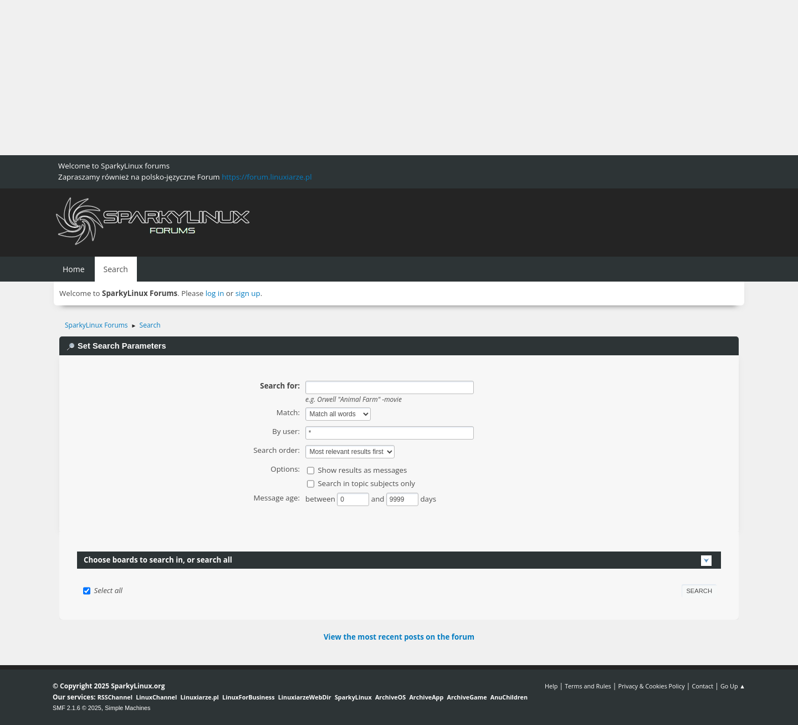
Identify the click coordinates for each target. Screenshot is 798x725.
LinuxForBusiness (248, 697)
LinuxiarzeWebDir (304, 697)
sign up (248, 293)
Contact (702, 686)
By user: (286, 431)
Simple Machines (127, 707)
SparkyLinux (353, 697)
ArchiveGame (467, 697)
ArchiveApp (426, 697)
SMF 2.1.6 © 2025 (77, 707)
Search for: (280, 386)
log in (215, 293)
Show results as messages (362, 470)
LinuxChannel (156, 697)
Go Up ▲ (732, 686)
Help (551, 686)
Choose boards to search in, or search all (158, 560)
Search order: (276, 450)
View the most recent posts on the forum (399, 637)
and (378, 499)
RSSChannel (115, 697)
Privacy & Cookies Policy (651, 686)
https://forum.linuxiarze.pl (266, 177)
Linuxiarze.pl (200, 697)
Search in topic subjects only (366, 483)
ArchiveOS (390, 697)
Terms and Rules (588, 686)
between (321, 499)
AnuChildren (509, 697)
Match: (288, 412)
